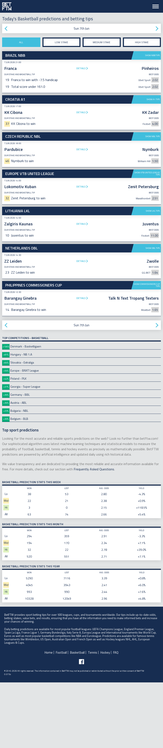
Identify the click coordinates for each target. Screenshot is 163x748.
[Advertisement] (81, 275)
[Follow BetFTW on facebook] (81, 727)
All (21, 42)
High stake (142, 42)
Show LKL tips (153, 210)
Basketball (77, 718)
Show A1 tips (153, 99)
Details (81, 68)
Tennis (92, 718)
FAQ (115, 718)
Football (61, 718)
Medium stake (101, 42)
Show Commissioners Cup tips (146, 350)
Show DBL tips (153, 313)
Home (49, 718)
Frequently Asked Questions (94, 534)
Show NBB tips (152, 55)
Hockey (105, 718)
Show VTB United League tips (147, 173)
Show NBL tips (152, 136)
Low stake (61, 42)
